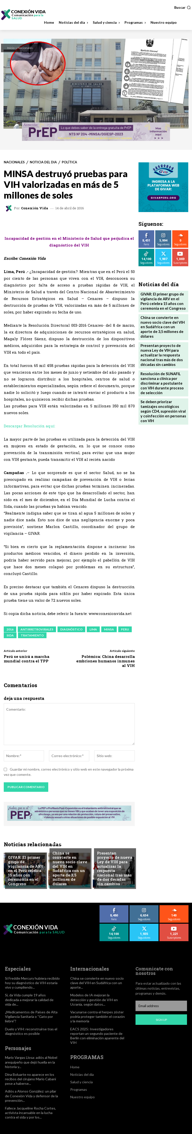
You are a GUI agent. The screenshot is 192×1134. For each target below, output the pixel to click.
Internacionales (67, 856)
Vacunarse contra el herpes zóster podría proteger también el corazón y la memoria (97, 1016)
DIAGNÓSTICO (71, 629)
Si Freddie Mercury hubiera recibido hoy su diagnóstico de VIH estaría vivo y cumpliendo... (32, 982)
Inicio (10, 48)
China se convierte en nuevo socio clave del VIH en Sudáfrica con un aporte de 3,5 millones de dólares (69, 874)
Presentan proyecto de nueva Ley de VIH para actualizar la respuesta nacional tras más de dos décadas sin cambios (115, 872)
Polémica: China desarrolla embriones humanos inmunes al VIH (105, 661)
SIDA (10, 635)
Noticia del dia (43, 162)
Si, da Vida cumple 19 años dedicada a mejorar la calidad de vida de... (29, 999)
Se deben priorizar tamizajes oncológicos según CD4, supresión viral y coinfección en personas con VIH (163, 392)
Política (69, 162)
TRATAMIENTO (32, 635)
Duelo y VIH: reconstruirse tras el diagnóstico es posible (31, 1030)
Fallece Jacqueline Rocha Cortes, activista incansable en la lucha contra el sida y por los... (30, 1112)
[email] (161, 1006)
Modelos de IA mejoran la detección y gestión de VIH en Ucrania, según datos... (94, 999)
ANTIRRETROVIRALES (36, 629)
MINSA (109, 629)
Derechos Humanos (24, 856)
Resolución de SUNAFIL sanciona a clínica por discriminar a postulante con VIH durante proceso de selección (163, 369)
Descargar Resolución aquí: (29, 425)
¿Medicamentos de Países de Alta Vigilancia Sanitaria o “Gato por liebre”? (31, 1016)
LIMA (93, 629)
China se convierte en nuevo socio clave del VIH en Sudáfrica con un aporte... (97, 982)
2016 (10, 629)
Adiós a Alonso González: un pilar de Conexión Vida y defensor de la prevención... (31, 1095)
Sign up (161, 1020)
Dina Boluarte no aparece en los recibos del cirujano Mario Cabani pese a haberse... (30, 1078)
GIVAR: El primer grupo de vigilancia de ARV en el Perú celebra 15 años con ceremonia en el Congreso (25, 874)
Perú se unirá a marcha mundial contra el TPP (26, 658)
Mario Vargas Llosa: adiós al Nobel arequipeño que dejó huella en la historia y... (31, 1061)
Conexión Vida (34, 208)
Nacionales (25, 48)
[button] (182, 7)
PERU (125, 629)
